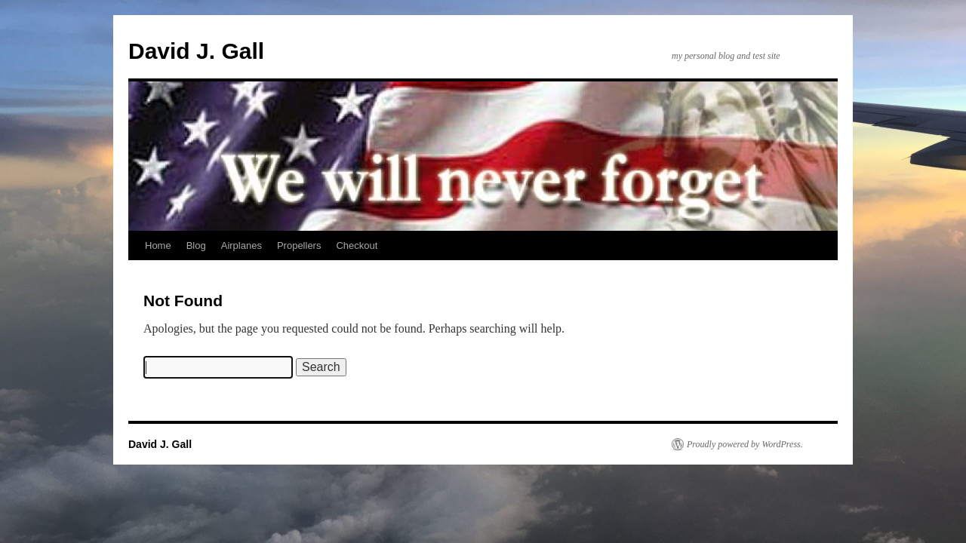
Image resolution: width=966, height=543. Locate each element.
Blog (196, 245)
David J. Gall (196, 50)
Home (158, 245)
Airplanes (241, 245)
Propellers (299, 245)
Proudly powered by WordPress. (745, 444)
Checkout (356, 245)
